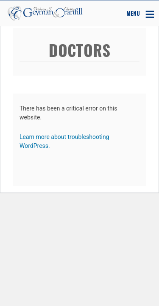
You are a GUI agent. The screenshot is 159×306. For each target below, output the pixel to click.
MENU (133, 12)
